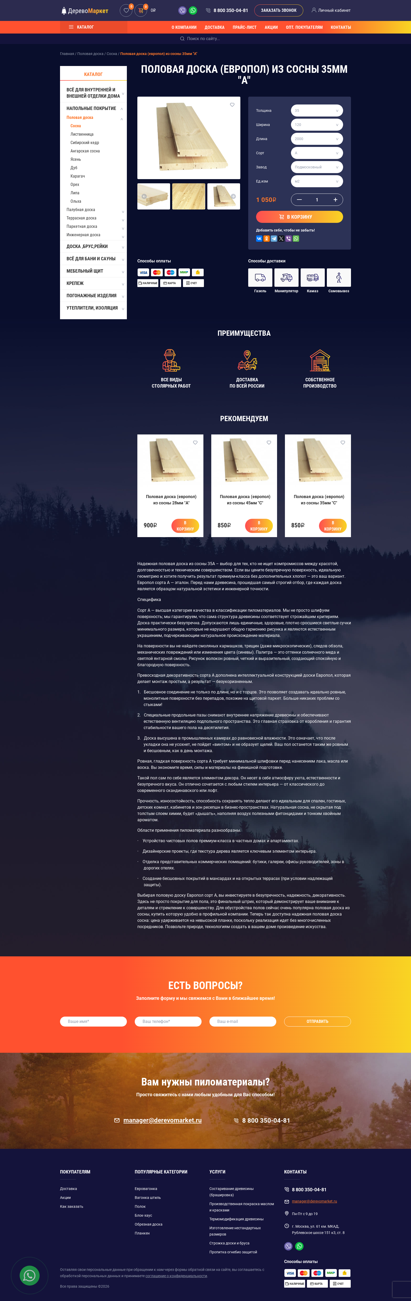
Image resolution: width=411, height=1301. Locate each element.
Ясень (76, 159)
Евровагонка (146, 1189)
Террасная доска (81, 218)
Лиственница (82, 134)
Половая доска (80, 117)
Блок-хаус (143, 1215)
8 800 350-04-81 (231, 10)
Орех (75, 184)
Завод (261, 167)
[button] (144, 196)
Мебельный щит (95, 271)
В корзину (185, 526)
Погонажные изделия (95, 296)
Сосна (76, 125)
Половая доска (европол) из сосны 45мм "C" (245, 499)
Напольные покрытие (95, 109)
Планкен (142, 1233)
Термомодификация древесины (236, 1219)
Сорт (260, 153)
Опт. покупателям (304, 27)
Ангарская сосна (85, 150)
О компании (184, 27)
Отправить (317, 1021)
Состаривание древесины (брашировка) (231, 1192)
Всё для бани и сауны (95, 259)
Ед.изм (262, 181)
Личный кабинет (334, 10)
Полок (140, 1206)
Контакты (341, 27)
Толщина (264, 110)
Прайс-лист (245, 27)
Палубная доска (81, 209)
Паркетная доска (82, 226)
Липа (75, 192)
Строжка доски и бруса (229, 1243)
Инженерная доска (83, 234)
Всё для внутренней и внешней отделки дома (95, 93)
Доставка (215, 27)
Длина (261, 139)
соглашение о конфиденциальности (176, 1276)
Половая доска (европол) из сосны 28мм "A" (171, 499)
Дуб (74, 167)
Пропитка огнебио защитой (233, 1252)
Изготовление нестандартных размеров (235, 1231)
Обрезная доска (149, 1224)
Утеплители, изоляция (95, 308)
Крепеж (95, 283)
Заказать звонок (278, 10)
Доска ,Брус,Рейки (95, 247)
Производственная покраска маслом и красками (241, 1207)
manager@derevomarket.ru (158, 1120)
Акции (271, 27)
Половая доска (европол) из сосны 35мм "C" (319, 499)
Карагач (78, 176)
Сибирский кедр (85, 142)
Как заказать (71, 1206)
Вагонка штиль (148, 1197)
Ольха (76, 201)
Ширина (263, 125)
